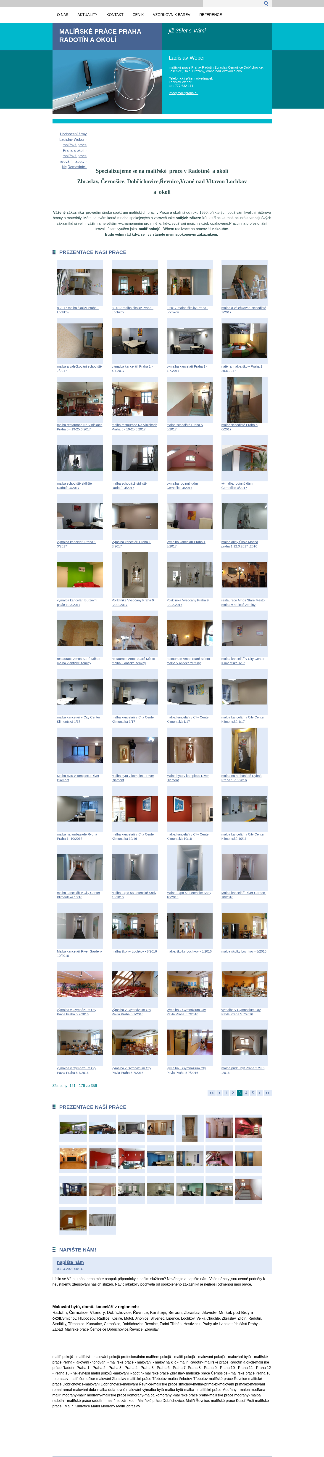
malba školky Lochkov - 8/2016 (134, 951)
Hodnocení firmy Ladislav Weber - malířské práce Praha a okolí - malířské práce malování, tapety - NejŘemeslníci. (72, 150)
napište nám (70, 1262)
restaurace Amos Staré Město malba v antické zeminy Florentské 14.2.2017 (243, 604)
